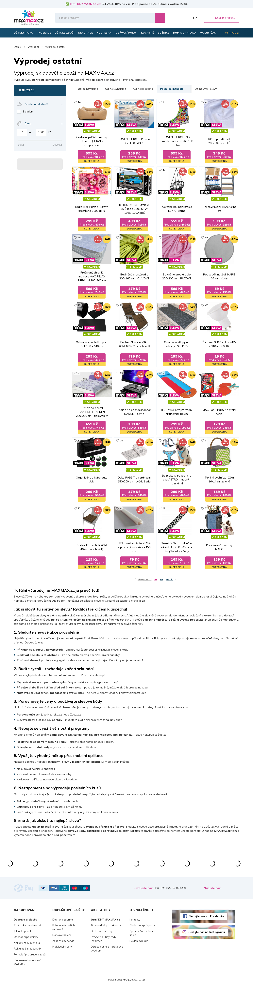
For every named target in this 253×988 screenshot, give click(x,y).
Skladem (28, 111)
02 (161, 580)
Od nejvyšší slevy (206, 88)
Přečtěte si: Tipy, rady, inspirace (104, 940)
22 (163, 509)
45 (163, 170)
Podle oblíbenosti (174, 88)
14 (79, 102)
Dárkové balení (61, 936)
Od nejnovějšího (88, 88)
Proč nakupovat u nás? (27, 926)
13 (79, 509)
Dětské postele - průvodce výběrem (107, 949)
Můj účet (186, 17)
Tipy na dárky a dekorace (106, 926)
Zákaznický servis (63, 942)
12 (79, 305)
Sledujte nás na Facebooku (206, 917)
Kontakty (134, 920)
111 (164, 305)
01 (155, 580)
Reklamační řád (138, 942)
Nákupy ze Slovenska (27, 944)
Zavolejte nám (143, 889)
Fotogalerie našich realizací (63, 928)
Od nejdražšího (143, 88)
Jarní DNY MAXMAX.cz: (85, 4)
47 (206, 305)
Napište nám (212, 889)
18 (121, 373)
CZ (195, 18)
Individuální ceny (62, 948)
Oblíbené (178, 17)
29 (79, 237)
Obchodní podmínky (26, 938)
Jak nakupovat (22, 932)
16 (121, 441)
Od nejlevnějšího (115, 88)
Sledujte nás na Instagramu (206, 933)
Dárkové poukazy (101, 932)
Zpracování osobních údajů (142, 934)
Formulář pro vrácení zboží (30, 955)
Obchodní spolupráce (142, 926)
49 (206, 237)
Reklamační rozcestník (27, 949)
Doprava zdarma (62, 920)
